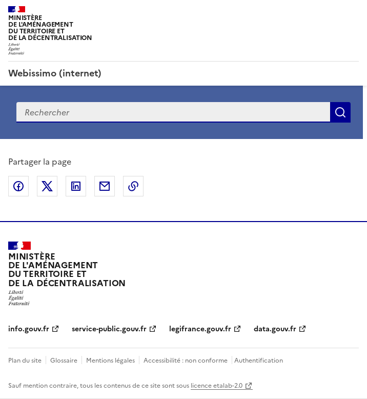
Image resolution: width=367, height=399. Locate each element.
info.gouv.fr (28, 329)
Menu (352, 12)
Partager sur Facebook (18, 186)
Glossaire (63, 360)
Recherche (340, 112)
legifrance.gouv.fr (200, 329)
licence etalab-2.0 (216, 385)
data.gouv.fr (275, 329)
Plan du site (25, 360)
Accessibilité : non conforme (186, 360)
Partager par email (104, 186)
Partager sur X (47, 186)
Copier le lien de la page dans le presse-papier (133, 186)
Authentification (258, 360)
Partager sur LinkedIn (76, 186)
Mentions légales (110, 360)
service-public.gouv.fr (109, 329)
